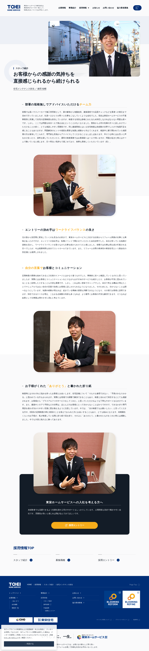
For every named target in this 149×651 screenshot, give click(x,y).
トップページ (14, 581)
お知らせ (76, 581)
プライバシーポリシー (117, 611)
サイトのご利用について (94, 611)
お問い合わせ (78, 587)
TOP (30, 535)
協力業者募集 (122, 8)
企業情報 (12, 587)
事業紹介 (44, 581)
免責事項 (134, 611)
